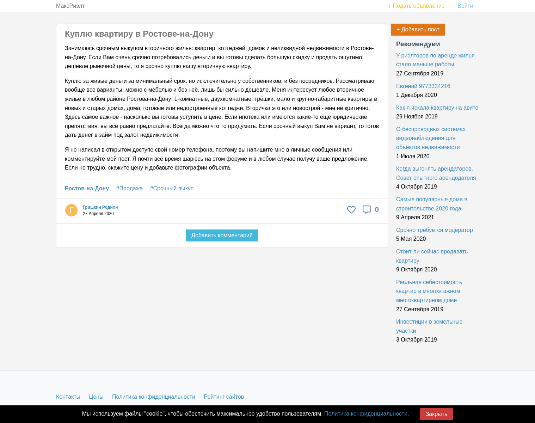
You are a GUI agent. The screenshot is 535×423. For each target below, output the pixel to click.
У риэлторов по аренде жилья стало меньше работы (435, 60)
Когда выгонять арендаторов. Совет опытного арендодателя (436, 173)
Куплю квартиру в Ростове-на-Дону (139, 33)
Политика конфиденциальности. (366, 414)
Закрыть (437, 414)
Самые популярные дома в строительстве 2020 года (431, 204)
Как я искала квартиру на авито (437, 108)
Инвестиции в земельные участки (429, 326)
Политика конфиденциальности (153, 397)
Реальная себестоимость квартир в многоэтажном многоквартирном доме (429, 291)
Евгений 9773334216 (423, 86)
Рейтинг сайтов (224, 397)
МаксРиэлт (70, 6)
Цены (96, 397)
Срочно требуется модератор (434, 230)
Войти (465, 6)
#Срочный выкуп (172, 188)
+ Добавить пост (417, 29)
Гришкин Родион (100, 207)
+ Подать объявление (416, 6)
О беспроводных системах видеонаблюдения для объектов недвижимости (431, 138)
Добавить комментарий (222, 235)
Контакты (68, 397)
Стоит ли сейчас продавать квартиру (432, 256)
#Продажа (129, 188)
